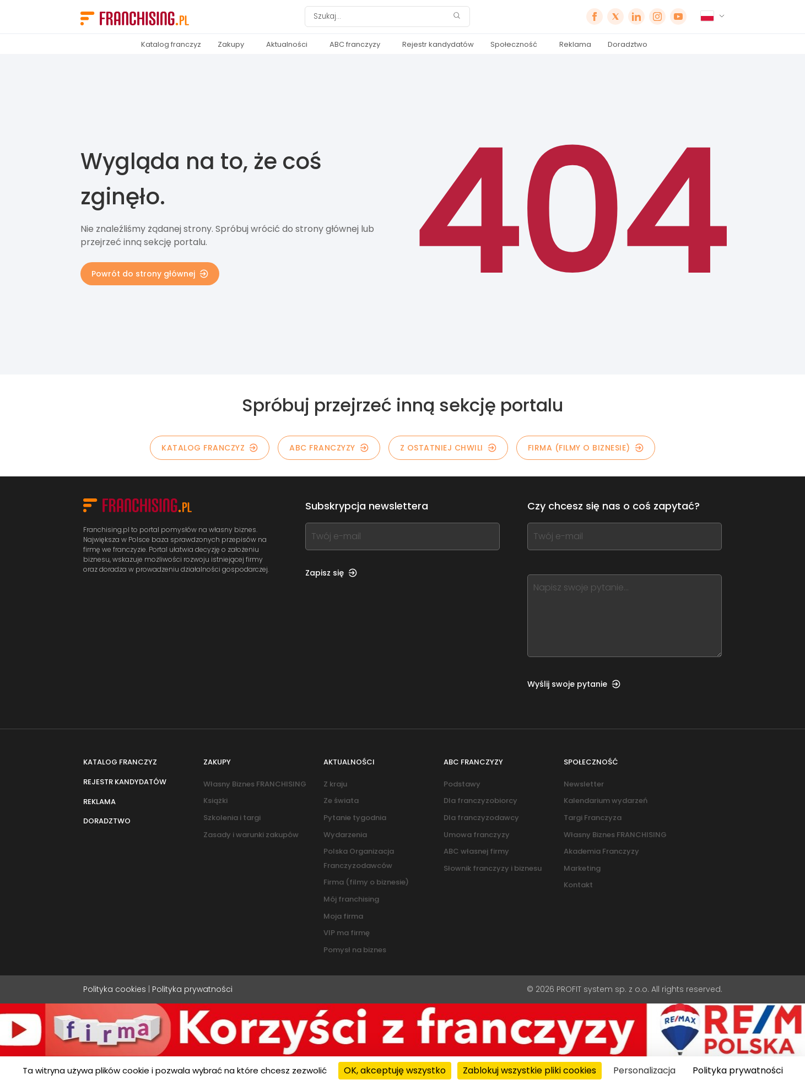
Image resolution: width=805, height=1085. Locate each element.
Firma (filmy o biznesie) (586, 447)
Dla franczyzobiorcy (480, 800)
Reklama (575, 44)
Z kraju (335, 784)
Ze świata (341, 800)
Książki (215, 800)
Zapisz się (331, 572)
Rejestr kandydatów (438, 44)
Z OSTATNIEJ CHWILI (448, 447)
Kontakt (578, 885)
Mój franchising (351, 899)
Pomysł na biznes (354, 950)
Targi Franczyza (593, 817)
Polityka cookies (114, 989)
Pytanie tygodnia (354, 817)
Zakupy (231, 44)
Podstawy (462, 784)
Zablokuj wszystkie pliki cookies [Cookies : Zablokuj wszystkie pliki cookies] (529, 1070)
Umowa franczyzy (477, 834)
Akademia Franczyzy (601, 851)
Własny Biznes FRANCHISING (254, 784)
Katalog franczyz (171, 44)
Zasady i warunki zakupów (251, 834)
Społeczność (513, 44)
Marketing (582, 868)
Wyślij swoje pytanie (573, 684)
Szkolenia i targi (232, 817)
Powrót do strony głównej (149, 273)
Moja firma (343, 916)
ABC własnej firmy (476, 851)
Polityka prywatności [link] (738, 1070)
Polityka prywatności (192, 989)
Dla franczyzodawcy (481, 817)
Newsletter (584, 784)
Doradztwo (627, 44)
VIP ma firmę (346, 932)
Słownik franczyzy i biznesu (493, 868)
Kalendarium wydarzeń (605, 800)
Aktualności (286, 44)
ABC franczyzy (354, 44)
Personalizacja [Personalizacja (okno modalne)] (644, 1070)
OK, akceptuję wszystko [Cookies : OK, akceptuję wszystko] (395, 1070)
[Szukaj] (380, 16)
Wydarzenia (345, 834)
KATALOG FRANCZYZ (209, 447)
